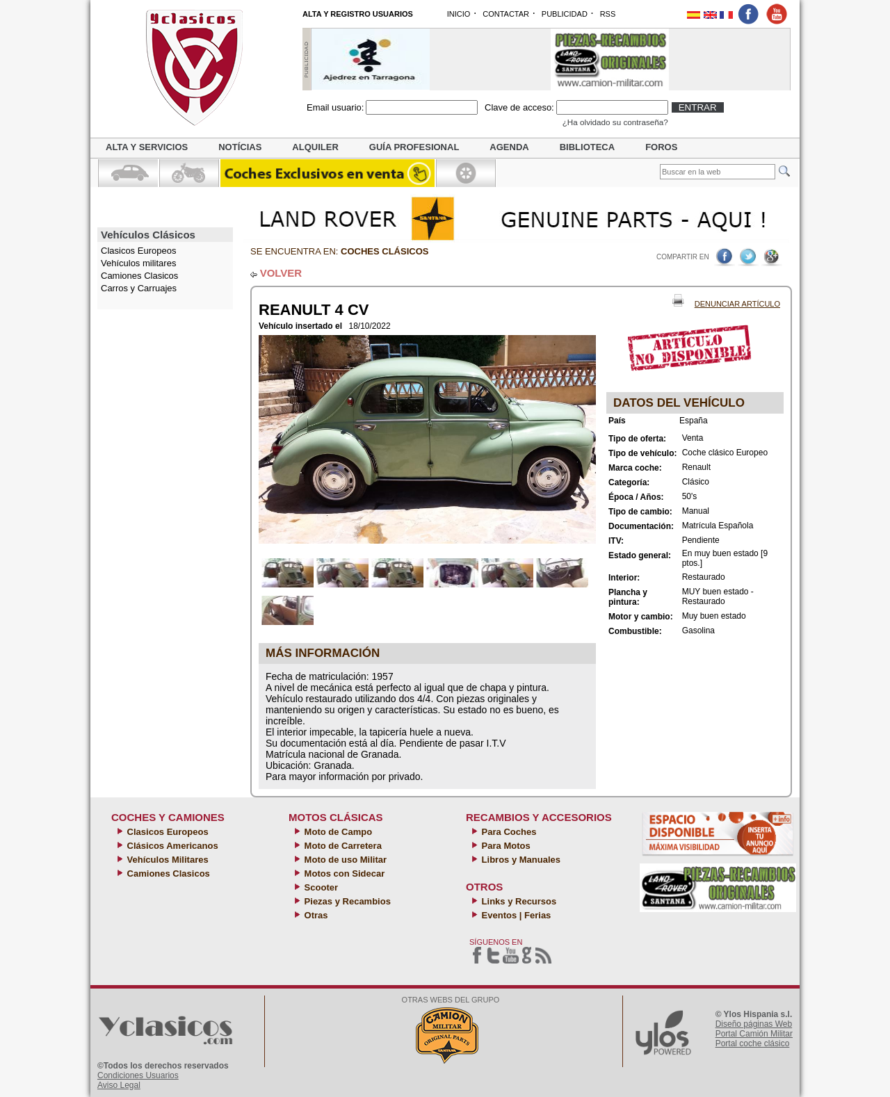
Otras (315, 915)
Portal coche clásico (752, 1043)
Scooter (320, 887)
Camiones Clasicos (139, 275)
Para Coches (507, 832)
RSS (608, 14)
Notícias (239, 147)
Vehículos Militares (166, 859)
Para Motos (505, 845)
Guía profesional (414, 147)
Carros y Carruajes (139, 288)
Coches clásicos (384, 251)
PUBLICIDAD (565, 14)
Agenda (509, 147)
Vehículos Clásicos (148, 235)
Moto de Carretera (342, 845)
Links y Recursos (517, 901)
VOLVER (281, 273)
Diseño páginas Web (754, 1024)
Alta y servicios (147, 147)
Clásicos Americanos (171, 845)
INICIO (459, 14)
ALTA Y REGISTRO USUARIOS (357, 14)
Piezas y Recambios (346, 901)
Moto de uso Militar (344, 859)
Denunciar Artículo (737, 304)
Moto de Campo (337, 832)
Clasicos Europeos (166, 832)
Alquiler (315, 147)
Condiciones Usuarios (138, 1075)
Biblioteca (587, 147)
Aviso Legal (118, 1085)
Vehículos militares (138, 263)
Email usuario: (335, 107)
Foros (661, 147)
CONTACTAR (506, 14)
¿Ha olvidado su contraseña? (615, 122)
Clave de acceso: (519, 107)
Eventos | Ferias (515, 915)
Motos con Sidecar (343, 873)
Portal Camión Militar (754, 1034)
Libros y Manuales (519, 859)
